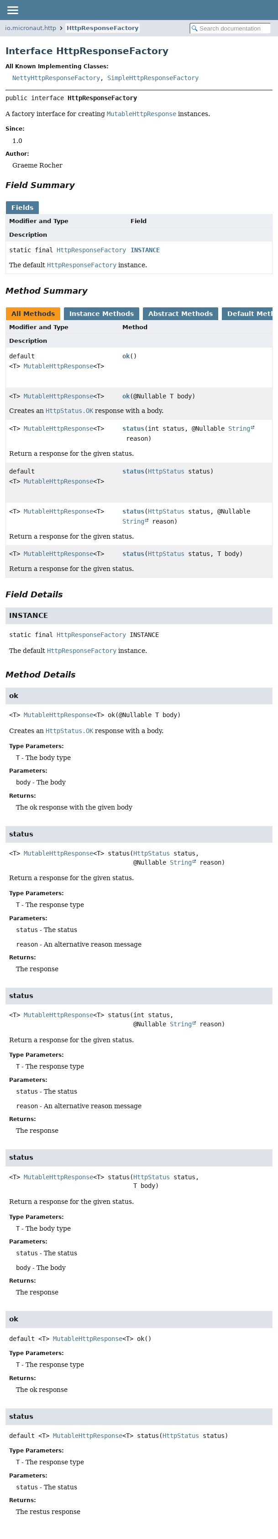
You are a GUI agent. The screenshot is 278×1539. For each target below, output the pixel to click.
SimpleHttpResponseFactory (153, 78)
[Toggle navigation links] (12, 10)
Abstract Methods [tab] (180, 313)
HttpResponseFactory (102, 28)
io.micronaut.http (30, 28)
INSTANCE (145, 250)
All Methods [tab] (33, 313)
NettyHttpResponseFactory (56, 78)
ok (126, 356)
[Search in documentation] (230, 28)
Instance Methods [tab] (101, 313)
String (239, 428)
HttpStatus (166, 471)
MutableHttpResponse (58, 366)
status (133, 428)
